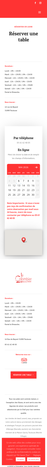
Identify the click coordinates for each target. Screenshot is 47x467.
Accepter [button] (20, 459)
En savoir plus (34, 459)
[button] (24, 240)
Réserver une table (22, 375)
